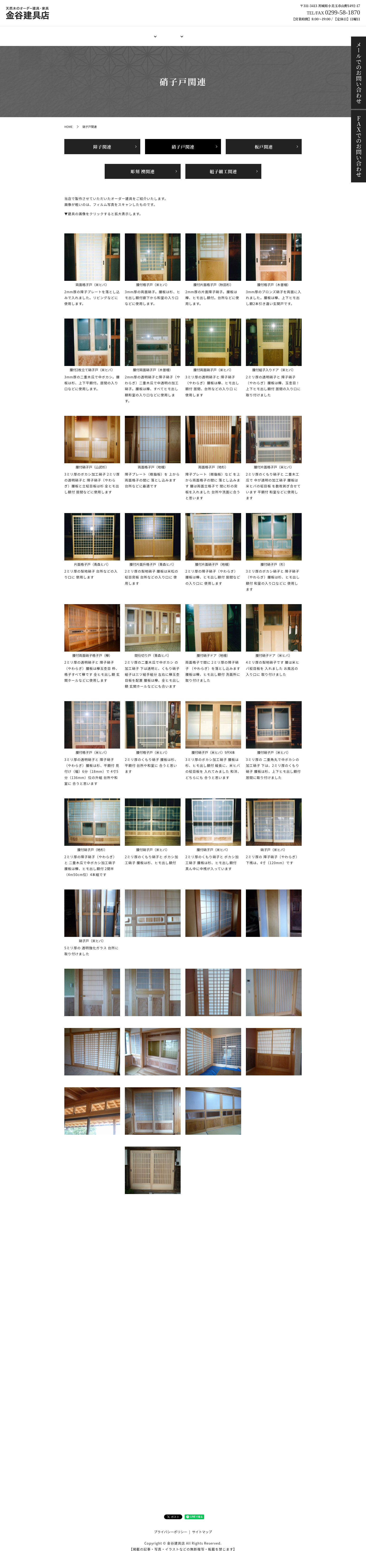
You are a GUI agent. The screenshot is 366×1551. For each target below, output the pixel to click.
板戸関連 (264, 142)
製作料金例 (197, 33)
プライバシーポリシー (170, 1527)
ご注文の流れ (226, 33)
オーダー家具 (169, 33)
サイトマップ (202, 1527)
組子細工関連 (223, 167)
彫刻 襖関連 (143, 167)
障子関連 (102, 142)
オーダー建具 (140, 33)
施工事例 (252, 33)
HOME (91, 33)
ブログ (274, 33)
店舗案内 (113, 33)
